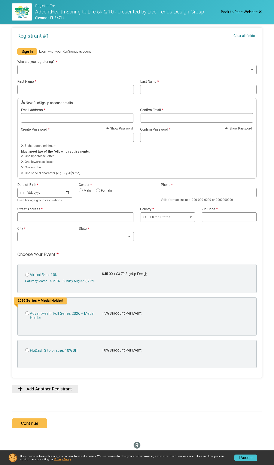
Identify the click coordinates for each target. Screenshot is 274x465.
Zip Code (210, 209)
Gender (85, 185)
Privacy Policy (62, 459)
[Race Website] (23, 12)
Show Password (119, 128)
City (21, 229)
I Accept (246, 458)
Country (147, 209)
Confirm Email (151, 110)
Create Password (35, 129)
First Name (26, 82)
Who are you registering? (37, 62)
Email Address (33, 110)
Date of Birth (28, 185)
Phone (167, 185)
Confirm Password (155, 129)
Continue (29, 423)
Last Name (149, 82)
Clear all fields (244, 36)
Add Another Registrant (45, 388)
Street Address (30, 209)
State (84, 229)
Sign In (27, 51)
